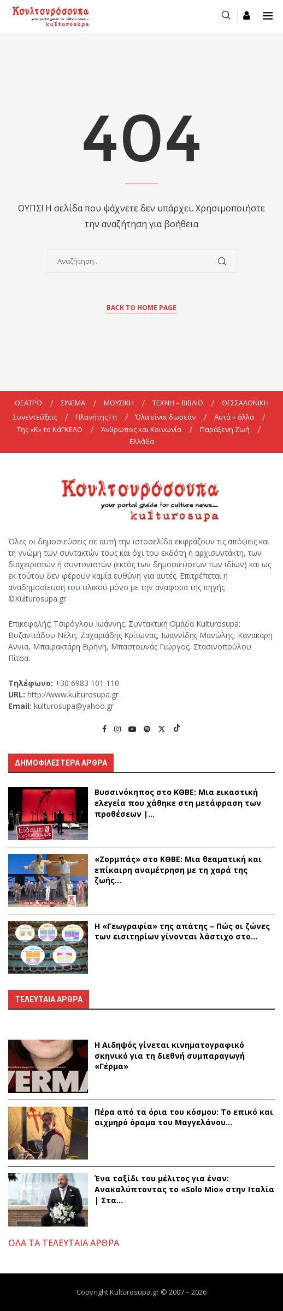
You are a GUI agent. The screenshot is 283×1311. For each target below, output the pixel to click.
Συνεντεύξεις (35, 417)
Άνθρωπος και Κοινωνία (141, 429)
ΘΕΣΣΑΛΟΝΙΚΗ (245, 403)
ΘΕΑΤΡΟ (28, 403)
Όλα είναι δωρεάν (165, 417)
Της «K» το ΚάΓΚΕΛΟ (49, 429)
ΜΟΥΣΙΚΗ (119, 403)
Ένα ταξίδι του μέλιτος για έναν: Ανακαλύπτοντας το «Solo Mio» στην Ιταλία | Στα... (184, 1189)
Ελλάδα (141, 441)
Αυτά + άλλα (234, 417)
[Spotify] (147, 729)
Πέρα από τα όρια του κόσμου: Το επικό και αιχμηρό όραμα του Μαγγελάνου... (184, 1117)
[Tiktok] (177, 729)
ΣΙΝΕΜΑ (73, 403)
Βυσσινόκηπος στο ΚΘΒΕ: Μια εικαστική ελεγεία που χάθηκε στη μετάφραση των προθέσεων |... (178, 802)
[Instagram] (117, 729)
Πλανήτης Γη (96, 417)
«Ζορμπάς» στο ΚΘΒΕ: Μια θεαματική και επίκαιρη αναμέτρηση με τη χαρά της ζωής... (178, 869)
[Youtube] (132, 729)
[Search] (226, 16)
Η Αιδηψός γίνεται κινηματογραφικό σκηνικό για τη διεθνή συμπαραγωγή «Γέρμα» (170, 1055)
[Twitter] (161, 729)
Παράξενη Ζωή (225, 429)
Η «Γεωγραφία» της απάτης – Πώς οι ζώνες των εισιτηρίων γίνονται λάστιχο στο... (182, 931)
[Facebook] (104, 729)
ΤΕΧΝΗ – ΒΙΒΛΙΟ (177, 403)
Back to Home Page (141, 307)
